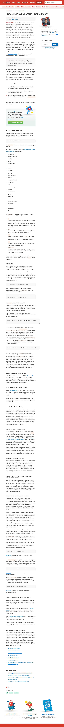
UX (9, 6)
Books (13, 2)
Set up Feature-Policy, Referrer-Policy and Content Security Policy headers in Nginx (20, 663)
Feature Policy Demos (13, 660)
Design (29, 6)
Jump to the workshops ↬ (15, 122)
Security (19, 17)
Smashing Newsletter (12, 714)
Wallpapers (38, 6)
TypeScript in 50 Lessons (48, 714)
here (11, 625)
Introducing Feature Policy (13, 650)
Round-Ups (52, 6)
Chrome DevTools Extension (16, 616)
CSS (12, 6)
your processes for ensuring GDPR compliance (19, 438)
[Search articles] (53, 2)
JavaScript (17, 6)
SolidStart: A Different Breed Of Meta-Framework (18, 675)
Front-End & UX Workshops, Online (30, 714)
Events (18, 2)
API (16, 17)
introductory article (12, 54)
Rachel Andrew (9, 10)
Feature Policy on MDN (13, 655)
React (43, 6)
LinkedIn (16, 19)
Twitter (13, 19)
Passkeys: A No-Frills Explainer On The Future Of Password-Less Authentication (21, 678)
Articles (8, 2)
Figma (33, 6)
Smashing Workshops (15, 111)
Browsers (23, 17)
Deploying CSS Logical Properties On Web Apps (18, 681)
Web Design (58, 6)
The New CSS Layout (53, 32)
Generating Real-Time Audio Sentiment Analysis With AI (20, 673)
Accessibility (4, 6)
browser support (13, 390)
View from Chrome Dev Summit (15, 653)
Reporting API (30, 375)
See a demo (8, 555)
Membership (25, 2)
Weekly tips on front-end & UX (50, 47)
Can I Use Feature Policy (13, 657)
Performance (23, 6)
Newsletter (32, 2)
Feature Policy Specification (14, 648)
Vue (47, 6)
